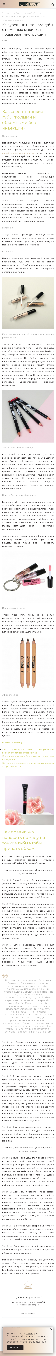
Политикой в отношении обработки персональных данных (26, 1340)
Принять (15, 1347)
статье (18, 153)
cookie (29, 1333)
